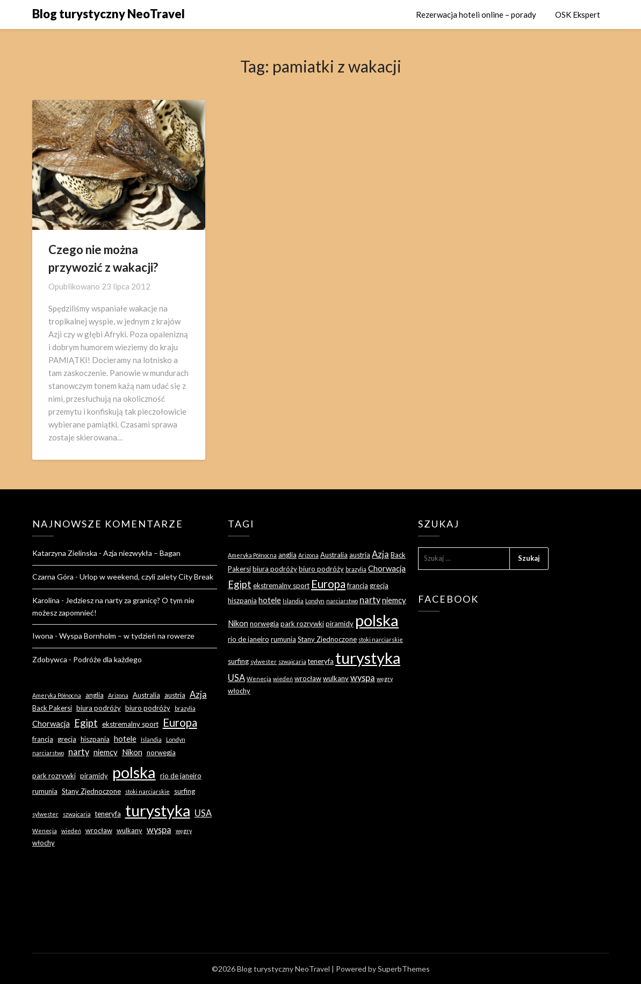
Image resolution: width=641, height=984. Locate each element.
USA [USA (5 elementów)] (203, 813)
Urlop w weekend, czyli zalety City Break (146, 576)
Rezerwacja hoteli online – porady (476, 14)
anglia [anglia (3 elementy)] (94, 695)
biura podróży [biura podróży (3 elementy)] (98, 708)
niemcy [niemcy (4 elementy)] (105, 752)
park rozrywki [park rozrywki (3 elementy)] (54, 775)
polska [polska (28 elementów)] (134, 772)
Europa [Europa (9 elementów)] (180, 722)
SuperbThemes (404, 968)
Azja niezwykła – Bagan (142, 553)
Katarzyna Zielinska (64, 553)
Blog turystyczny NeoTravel (108, 13)
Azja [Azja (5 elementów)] (198, 694)
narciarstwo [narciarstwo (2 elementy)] (48, 752)
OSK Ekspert (577, 14)
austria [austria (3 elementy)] (174, 695)
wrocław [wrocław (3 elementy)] (98, 830)
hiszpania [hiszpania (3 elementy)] (95, 739)
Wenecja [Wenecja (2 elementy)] (44, 830)
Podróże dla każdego (107, 659)
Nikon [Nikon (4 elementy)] (132, 752)
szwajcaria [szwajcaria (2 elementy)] (77, 814)
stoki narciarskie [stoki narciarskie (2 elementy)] (147, 791)
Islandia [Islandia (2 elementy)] (151, 739)
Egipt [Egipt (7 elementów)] (86, 723)
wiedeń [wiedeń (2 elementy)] (71, 830)
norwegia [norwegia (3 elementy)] (161, 752)
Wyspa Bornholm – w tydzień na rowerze (127, 635)
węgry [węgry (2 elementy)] (184, 830)
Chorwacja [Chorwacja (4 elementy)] (51, 723)
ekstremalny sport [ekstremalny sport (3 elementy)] (130, 724)
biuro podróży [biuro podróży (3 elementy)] (147, 708)
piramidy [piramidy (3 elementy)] (94, 775)
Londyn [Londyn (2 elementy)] (175, 739)
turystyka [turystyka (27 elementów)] (157, 810)
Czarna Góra (53, 576)
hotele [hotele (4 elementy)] (125, 738)
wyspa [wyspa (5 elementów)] (159, 829)
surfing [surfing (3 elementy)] (184, 791)
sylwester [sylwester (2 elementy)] (45, 814)
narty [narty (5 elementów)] (78, 752)
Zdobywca (49, 659)
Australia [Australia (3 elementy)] (146, 695)
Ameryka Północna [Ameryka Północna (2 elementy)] (56, 695)
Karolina (46, 600)
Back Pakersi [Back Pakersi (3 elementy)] (52, 708)
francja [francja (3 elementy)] (42, 739)
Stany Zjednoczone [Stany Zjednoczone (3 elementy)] (91, 791)
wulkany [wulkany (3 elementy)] (129, 830)
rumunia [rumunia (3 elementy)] (44, 791)
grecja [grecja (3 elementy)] (66, 739)
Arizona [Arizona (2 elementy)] (118, 695)
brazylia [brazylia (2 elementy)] (185, 708)
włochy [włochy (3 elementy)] (43, 842)
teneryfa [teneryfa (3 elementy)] (108, 813)
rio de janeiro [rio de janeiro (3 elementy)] (180, 775)
